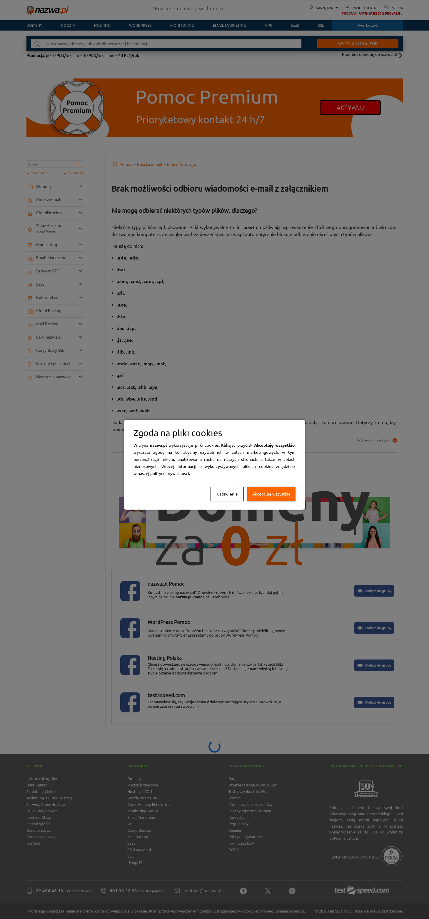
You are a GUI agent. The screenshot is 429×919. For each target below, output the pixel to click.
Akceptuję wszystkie (271, 494)
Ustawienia (227, 494)
